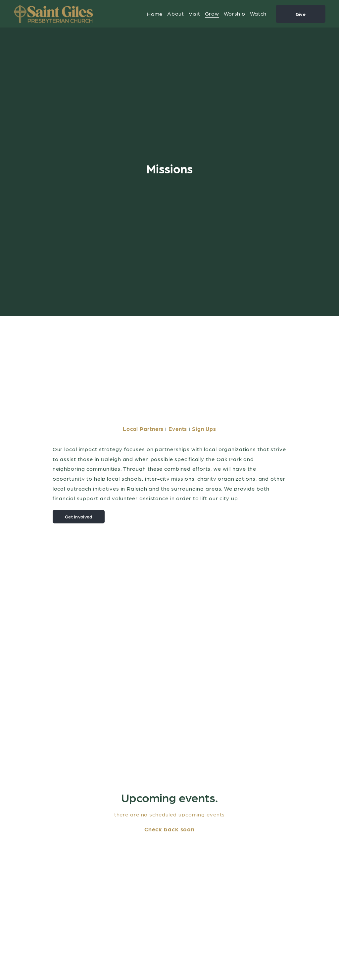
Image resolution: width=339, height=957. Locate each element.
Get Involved (78, 516)
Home (155, 13)
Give (301, 14)
